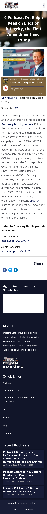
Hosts (6, 409)
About (6, 417)
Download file (9, 97)
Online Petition (11, 390)
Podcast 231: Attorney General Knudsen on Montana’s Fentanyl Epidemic (22, 475)
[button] (44, 5)
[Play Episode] (5, 88)
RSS (16, 108)
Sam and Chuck (11, 465)
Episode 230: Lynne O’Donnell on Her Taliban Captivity (21, 489)
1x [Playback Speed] (16, 90)
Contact (7, 433)
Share (41, 94)
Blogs (6, 425)
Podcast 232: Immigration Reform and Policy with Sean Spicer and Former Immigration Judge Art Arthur (22, 456)
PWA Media (28, 509)
